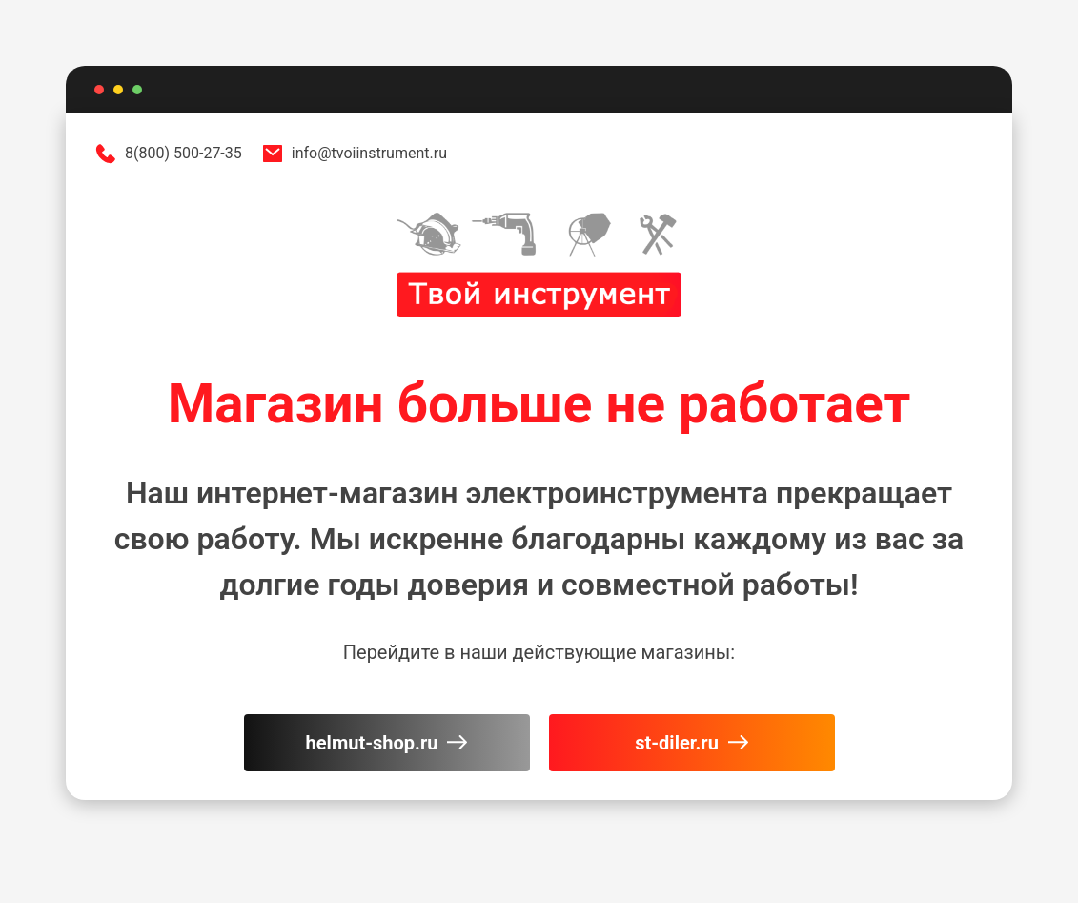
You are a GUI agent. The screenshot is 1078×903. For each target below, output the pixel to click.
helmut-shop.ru (387, 742)
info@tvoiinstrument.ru (354, 153)
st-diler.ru (691, 742)
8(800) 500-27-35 (168, 153)
